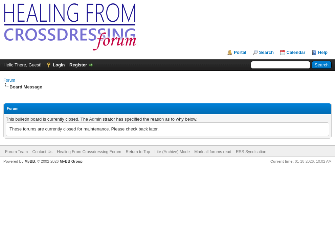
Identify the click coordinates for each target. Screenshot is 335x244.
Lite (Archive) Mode (172, 151)
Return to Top (138, 151)
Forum (9, 80)
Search (266, 52)
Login (59, 64)
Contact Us (42, 151)
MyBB (29, 161)
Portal (240, 52)
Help (323, 52)
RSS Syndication (251, 151)
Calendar (296, 52)
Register (78, 64)
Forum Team (16, 151)
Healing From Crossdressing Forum (89, 151)
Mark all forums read (212, 151)
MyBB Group (71, 161)
